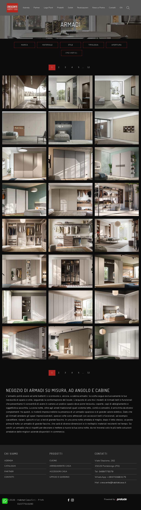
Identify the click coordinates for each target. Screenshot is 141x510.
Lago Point (48, 7)
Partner (37, 7)
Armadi (85, 31)
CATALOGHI (10, 466)
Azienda (26, 7)
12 (88, 67)
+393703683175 (116, 477)
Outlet (70, 7)
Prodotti (60, 7)
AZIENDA (8, 460)
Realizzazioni (82, 7)
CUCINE (53, 460)
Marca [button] (24, 45)
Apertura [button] (117, 45)
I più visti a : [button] (71, 53)
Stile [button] (70, 45)
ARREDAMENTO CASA (60, 466)
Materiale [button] (47, 45)
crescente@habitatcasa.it (113, 482)
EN (121, 7)
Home (54, 31)
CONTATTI (9, 477)
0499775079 (106, 471)
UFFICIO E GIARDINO (59, 477)
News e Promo (98, 7)
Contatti (112, 7)
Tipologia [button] (93, 45)
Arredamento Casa (68, 31)
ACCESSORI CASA (58, 471)
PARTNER (9, 471)
